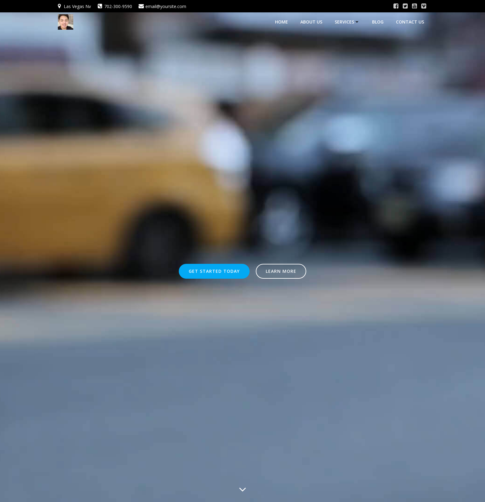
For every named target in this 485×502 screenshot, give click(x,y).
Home (284, 20)
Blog (380, 20)
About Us (314, 20)
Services (350, 20)
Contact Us (413, 20)
